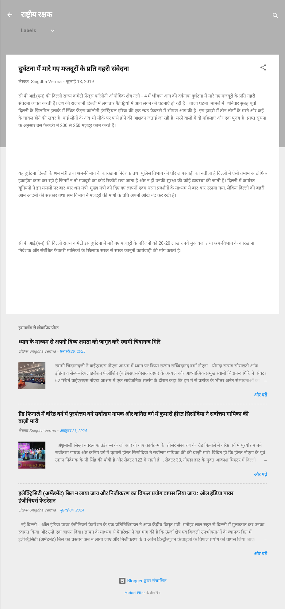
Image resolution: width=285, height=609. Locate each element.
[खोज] (275, 16)
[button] (263, 68)
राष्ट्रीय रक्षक (36, 14)
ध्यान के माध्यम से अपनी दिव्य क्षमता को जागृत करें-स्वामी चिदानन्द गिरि (89, 342)
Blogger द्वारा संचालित (143, 581)
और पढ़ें (260, 395)
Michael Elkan (135, 593)
